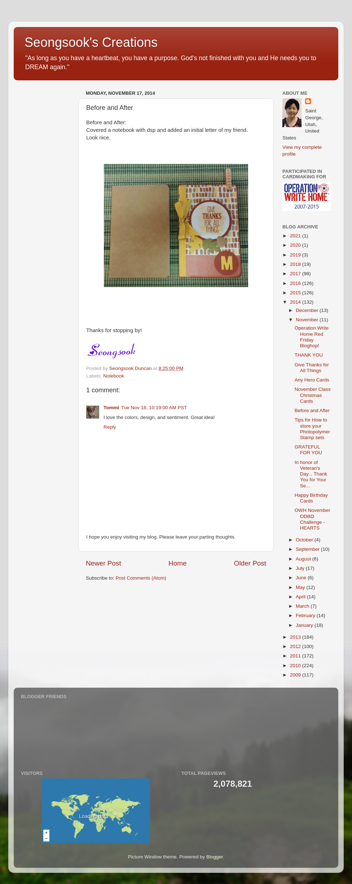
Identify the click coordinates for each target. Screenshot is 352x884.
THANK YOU (309, 355)
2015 (296, 292)
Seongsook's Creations (91, 42)
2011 (296, 655)
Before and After (312, 410)
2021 (296, 235)
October (305, 540)
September (308, 549)
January (305, 625)
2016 (296, 283)
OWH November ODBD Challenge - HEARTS (312, 519)
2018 (296, 264)
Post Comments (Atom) (141, 578)
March (303, 606)
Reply (110, 427)
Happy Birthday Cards (311, 498)
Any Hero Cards (312, 380)
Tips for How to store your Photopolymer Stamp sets (312, 428)
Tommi (111, 407)
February (306, 615)
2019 (296, 255)
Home (177, 563)
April (301, 596)
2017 (296, 273)
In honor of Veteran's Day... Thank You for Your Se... (311, 474)
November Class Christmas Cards (313, 395)
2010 (296, 665)
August (304, 559)
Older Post (250, 563)
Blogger (214, 857)
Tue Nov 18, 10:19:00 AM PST (154, 407)
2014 (296, 302)
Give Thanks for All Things (312, 367)
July (301, 568)
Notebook (113, 376)
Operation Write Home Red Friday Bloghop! (312, 336)
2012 (296, 646)
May (301, 587)
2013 (296, 637)
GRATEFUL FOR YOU (308, 449)
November (308, 319)
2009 (296, 675)
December (308, 310)
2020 (296, 245)
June (302, 577)
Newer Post (103, 563)
